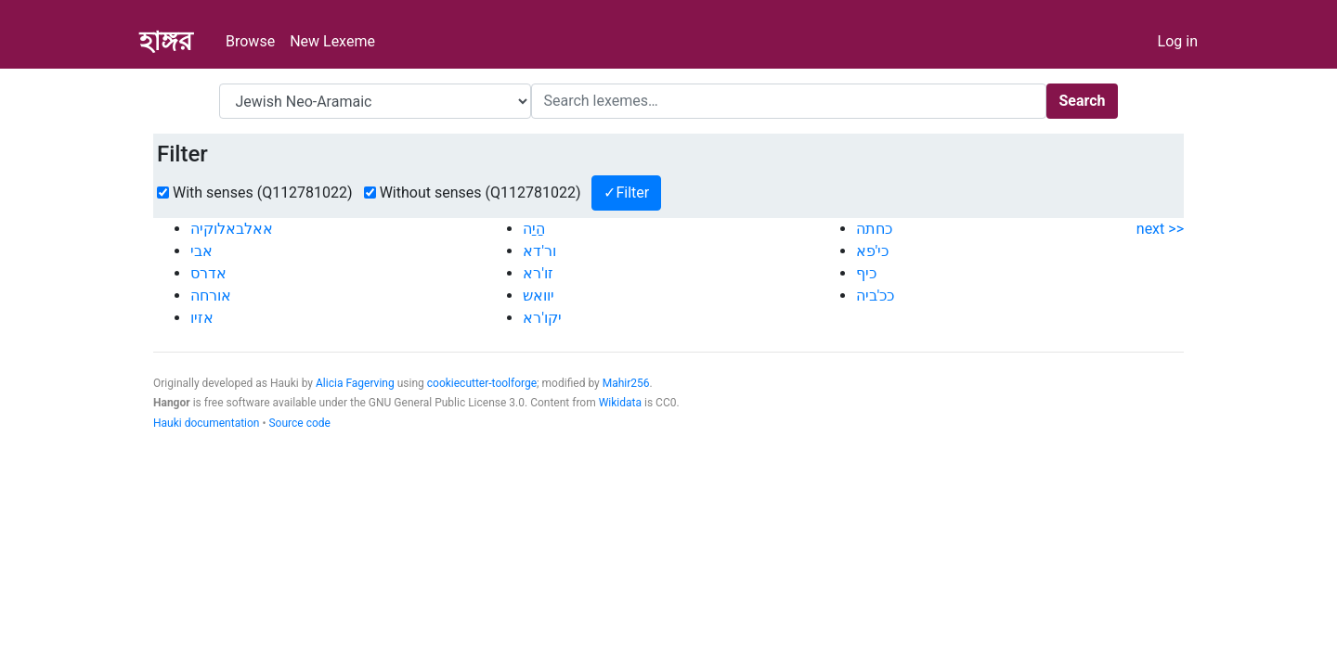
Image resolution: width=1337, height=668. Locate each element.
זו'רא (538, 273)
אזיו (202, 318)
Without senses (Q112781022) (480, 192)
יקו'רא (542, 318)
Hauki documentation (206, 423)
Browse (250, 41)
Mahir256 (626, 383)
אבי (201, 251)
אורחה (210, 295)
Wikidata (620, 402)
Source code (299, 423)
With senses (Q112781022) (263, 192)
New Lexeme (332, 41)
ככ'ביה (875, 295)
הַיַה (534, 229)
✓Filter (626, 192)
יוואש (538, 295)
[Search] (788, 101)
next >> (1160, 229)
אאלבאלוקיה (231, 229)
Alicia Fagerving (355, 383)
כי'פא (872, 251)
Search (1081, 100)
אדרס (208, 273)
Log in (1178, 41)
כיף (866, 273)
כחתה (874, 229)
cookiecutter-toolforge (482, 383)
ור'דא (539, 251)
